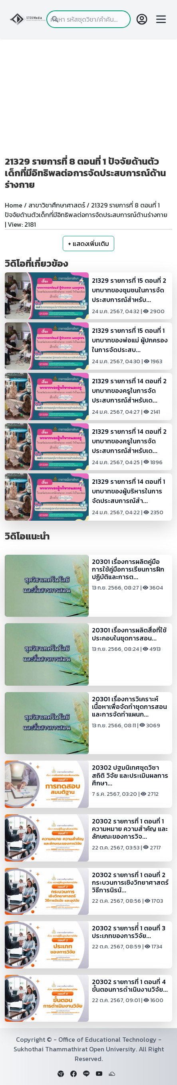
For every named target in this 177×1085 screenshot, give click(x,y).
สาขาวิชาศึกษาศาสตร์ (56, 205)
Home (13, 205)
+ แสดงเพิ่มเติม (88, 243)
